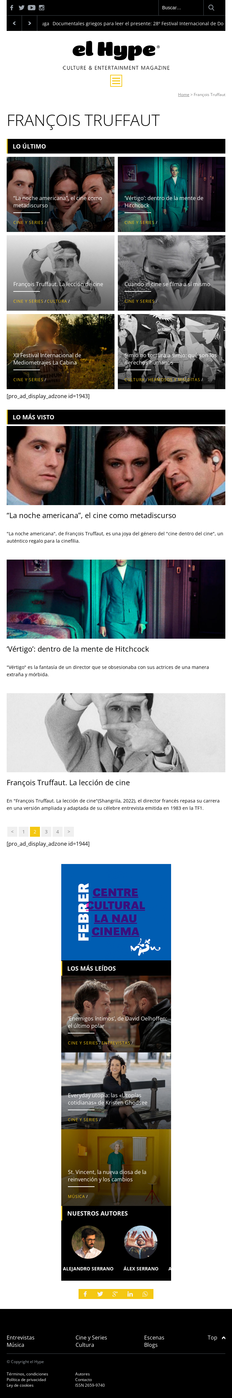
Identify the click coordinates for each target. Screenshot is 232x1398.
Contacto (83, 1379)
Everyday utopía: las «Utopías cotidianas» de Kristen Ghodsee (107, 1099)
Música (76, 1196)
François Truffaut (209, 94)
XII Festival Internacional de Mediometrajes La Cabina (47, 359)
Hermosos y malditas (174, 379)
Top (216, 1337)
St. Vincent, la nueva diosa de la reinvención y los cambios (107, 1175)
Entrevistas (116, 1043)
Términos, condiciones (27, 1374)
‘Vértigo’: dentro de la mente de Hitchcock (78, 649)
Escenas (154, 1337)
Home (183, 94)
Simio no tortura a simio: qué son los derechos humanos (170, 359)
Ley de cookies (20, 1385)
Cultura (57, 301)
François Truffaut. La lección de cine (58, 284)
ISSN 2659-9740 (90, 1385)
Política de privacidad (26, 1379)
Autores (82, 1374)
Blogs (151, 1344)
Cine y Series (28, 222)
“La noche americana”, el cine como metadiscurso (91, 515)
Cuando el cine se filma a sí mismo (167, 284)
